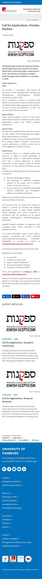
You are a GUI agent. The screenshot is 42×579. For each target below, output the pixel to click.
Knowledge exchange (11, 508)
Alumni (5, 527)
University (6, 516)
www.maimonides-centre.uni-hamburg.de (17, 244)
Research (6, 493)
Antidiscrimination (10, 546)
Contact (5, 535)
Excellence (6, 519)
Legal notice (17, 438)
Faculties (6, 523)
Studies (5, 478)
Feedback (5, 438)
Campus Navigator (10, 538)
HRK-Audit (20, 558)
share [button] (7, 296)
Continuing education (11, 485)
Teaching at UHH (9, 497)
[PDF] (4, 86)
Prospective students (11, 481)
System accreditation (28, 558)
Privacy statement (8, 440)
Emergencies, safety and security (16, 542)
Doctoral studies (9, 500)
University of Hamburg (11, 2)
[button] (33, 2)
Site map (35, 440)
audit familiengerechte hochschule (5, 559)
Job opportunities (9, 504)
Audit (12, 557)
